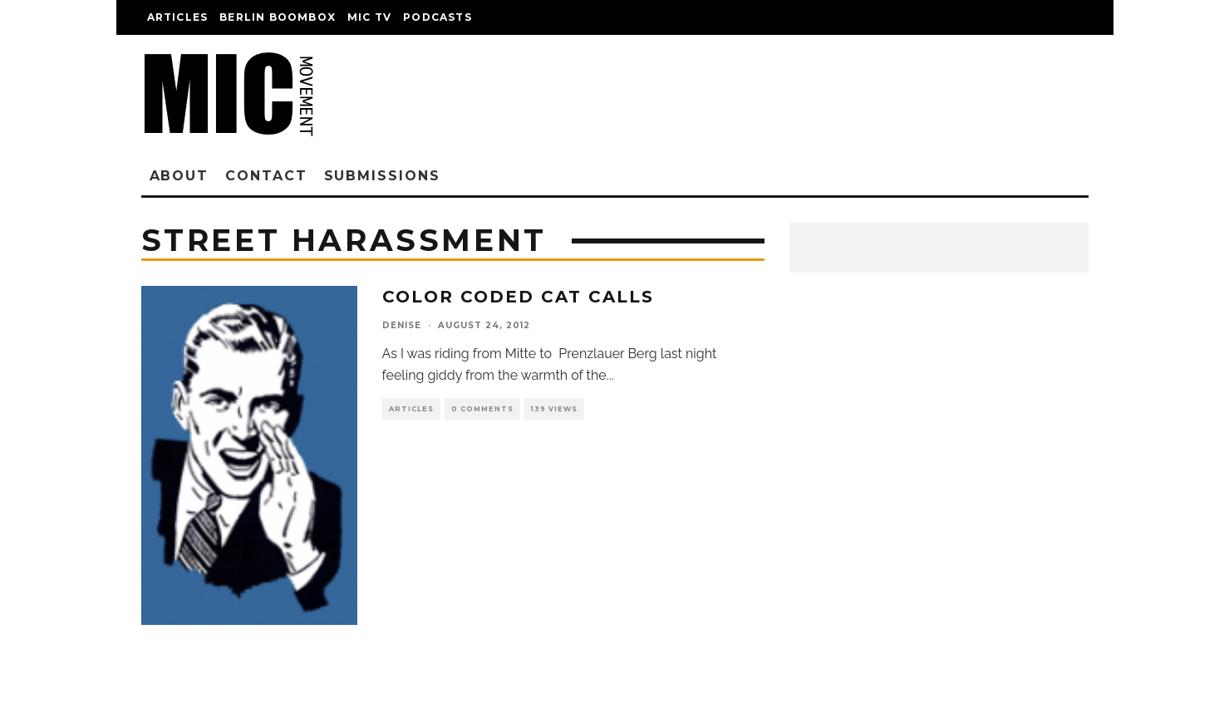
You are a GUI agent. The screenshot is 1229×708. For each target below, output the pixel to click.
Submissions (382, 176)
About (179, 176)
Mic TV (369, 17)
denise (401, 325)
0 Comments (482, 409)
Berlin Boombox (277, 17)
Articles (178, 17)
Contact (266, 176)
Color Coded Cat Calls (518, 297)
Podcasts (437, 17)
